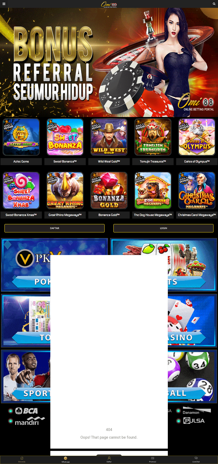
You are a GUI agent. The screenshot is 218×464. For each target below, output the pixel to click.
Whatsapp (66, 460)
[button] (4, 4)
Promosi (152, 460)
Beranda (21, 460)
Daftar (109, 460)
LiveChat (196, 460)
